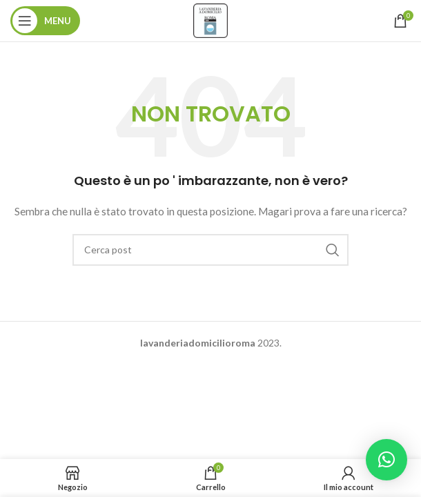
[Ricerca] (210, 250)
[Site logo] (210, 20)
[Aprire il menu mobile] (45, 21)
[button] (386, 459)
